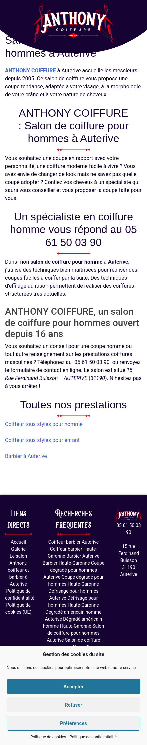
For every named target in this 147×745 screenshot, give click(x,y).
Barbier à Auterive (26, 456)
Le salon (18, 556)
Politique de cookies (48, 737)
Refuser (73, 705)
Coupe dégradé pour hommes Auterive (73, 570)
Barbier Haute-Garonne (66, 563)
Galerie (18, 549)
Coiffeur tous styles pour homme (44, 424)
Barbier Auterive (82, 556)
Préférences (73, 723)
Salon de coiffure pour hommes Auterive (75, 633)
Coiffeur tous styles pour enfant (42, 440)
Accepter (73, 687)
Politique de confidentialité (93, 737)
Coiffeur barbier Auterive (73, 542)
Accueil (18, 542)
